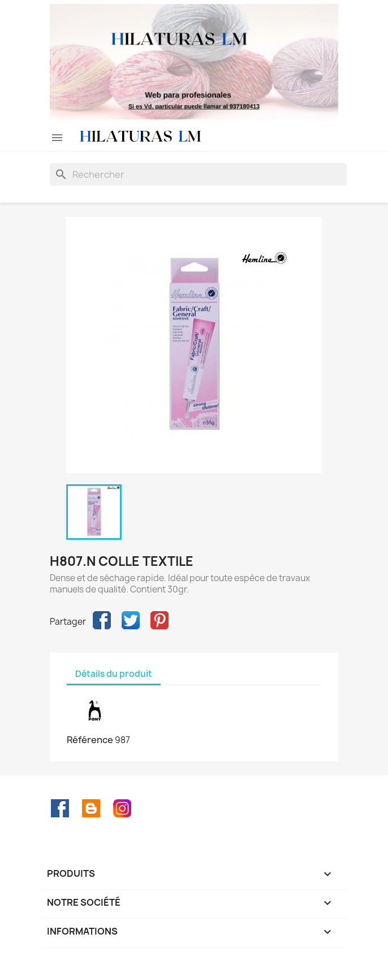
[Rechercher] (198, 174)
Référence (90, 739)
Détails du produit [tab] (113, 674)
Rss (91, 808)
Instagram (122, 808)
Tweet (130, 620)
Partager (101, 620)
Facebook (60, 808)
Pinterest (159, 620)
